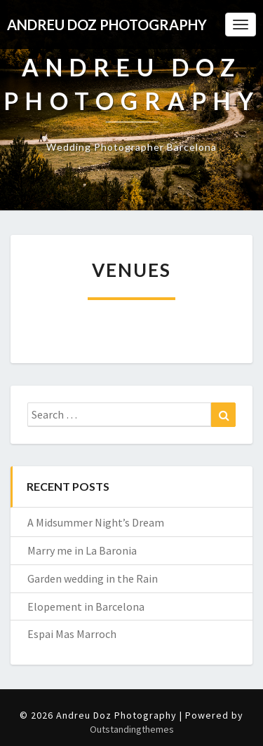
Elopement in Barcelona (85, 606)
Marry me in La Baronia (82, 550)
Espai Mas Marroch (71, 634)
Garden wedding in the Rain (92, 578)
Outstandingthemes (132, 729)
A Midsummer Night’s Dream (95, 522)
